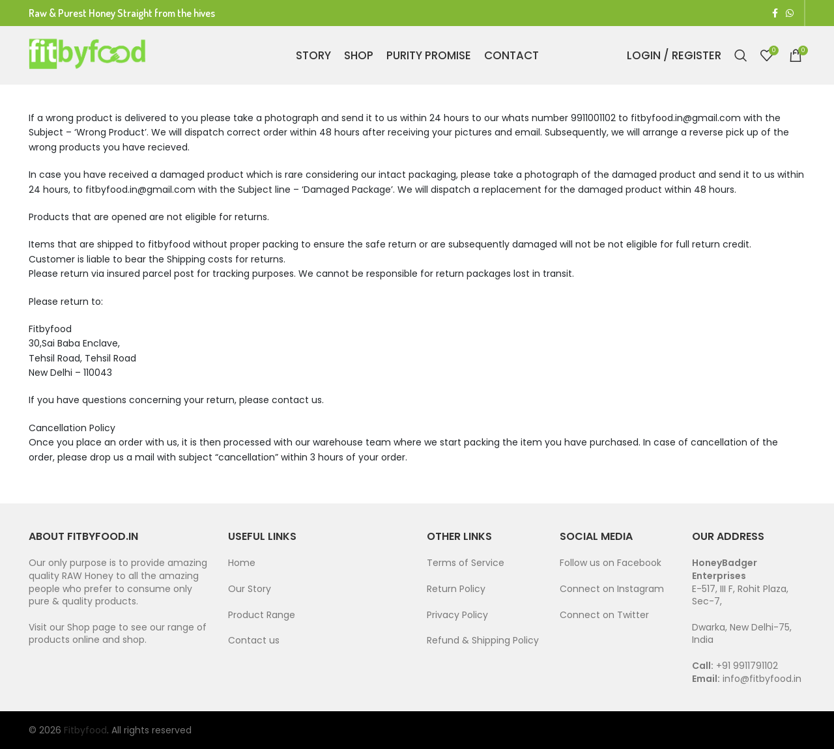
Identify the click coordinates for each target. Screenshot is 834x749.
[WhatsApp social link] (790, 13)
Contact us (254, 640)
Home (241, 562)
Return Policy (456, 588)
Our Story (249, 588)
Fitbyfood (85, 730)
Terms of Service (467, 562)
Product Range (261, 614)
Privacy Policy (457, 614)
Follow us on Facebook (610, 562)
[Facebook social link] (775, 13)
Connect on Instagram (612, 588)
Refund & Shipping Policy (483, 640)
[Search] (741, 55)
